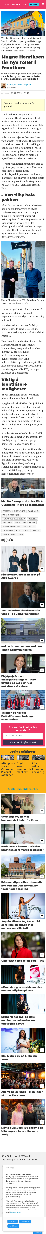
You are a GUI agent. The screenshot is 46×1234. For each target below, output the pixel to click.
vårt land (33, 511)
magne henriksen (11, 527)
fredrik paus (22, 530)
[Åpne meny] (43, 4)
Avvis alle (12, 1221)
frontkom (8, 530)
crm (21, 534)
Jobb (7, 4)
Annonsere (15, 4)
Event (23, 4)
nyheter (32, 519)
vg (4, 515)
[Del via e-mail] (12, 540)
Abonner (34, 4)
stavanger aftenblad (14, 519)
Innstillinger (38, 1232)
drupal (36, 530)
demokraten (9, 534)
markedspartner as (25, 523)
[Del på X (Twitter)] (8, 540)
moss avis (7, 523)
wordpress (29, 527)
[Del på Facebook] (3, 540)
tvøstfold (14, 515)
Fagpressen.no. (15, 1212)
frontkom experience (14, 511)
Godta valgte (25, 1221)
